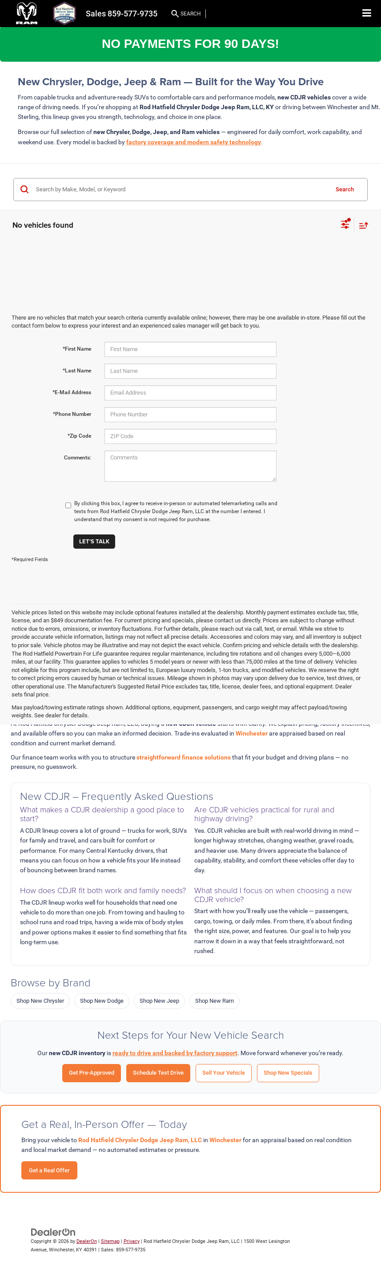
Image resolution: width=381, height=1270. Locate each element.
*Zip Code (79, 436)
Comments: (77, 458)
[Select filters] (345, 225)
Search (345, 189)
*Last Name (77, 371)
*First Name (77, 349)
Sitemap (110, 1241)
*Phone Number (72, 414)
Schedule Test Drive (158, 1072)
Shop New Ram (214, 1000)
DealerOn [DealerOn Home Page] (86, 1241)
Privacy (132, 1241)
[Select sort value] (361, 225)
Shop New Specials (288, 1072)
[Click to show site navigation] (367, 13)
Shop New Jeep (159, 1000)
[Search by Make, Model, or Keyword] (181, 189)
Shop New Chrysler (40, 1000)
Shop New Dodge (102, 1000)
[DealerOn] (53, 1232)
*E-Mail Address (71, 392)
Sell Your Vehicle (223, 1072)
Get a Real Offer (49, 1170)
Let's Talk (94, 541)
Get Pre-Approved (91, 1072)
